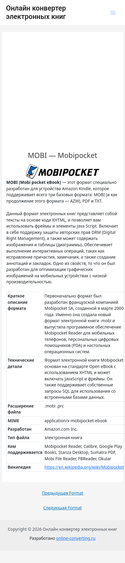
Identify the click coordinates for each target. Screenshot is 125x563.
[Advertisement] (56, 94)
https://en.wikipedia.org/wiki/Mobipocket (84, 467)
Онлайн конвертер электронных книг (36, 12)
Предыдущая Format (62, 493)
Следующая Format (62, 508)
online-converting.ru (76, 538)
